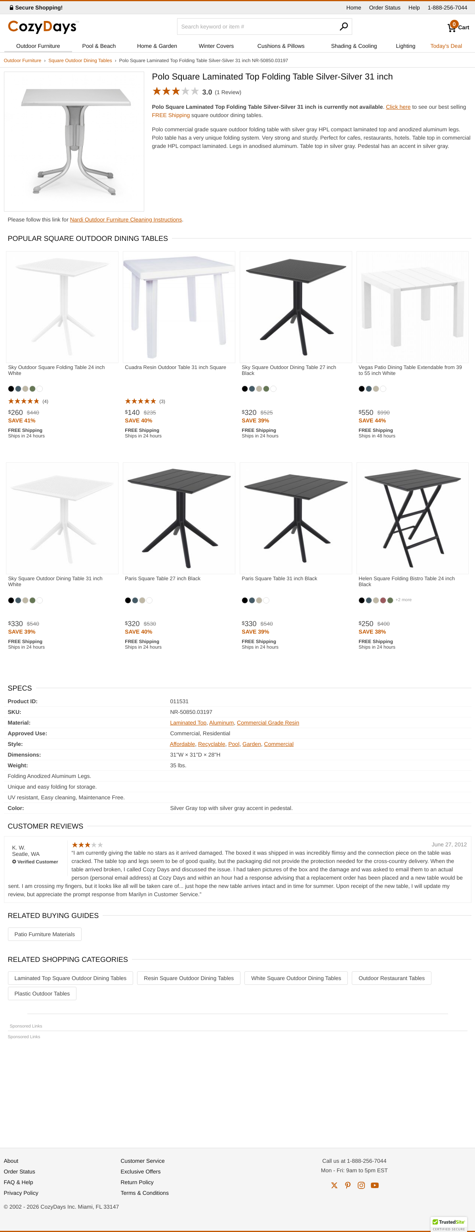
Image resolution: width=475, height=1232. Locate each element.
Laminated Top (188, 722)
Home (353, 7)
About (11, 1161)
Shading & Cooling (354, 46)
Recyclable (211, 744)
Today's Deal (446, 46)
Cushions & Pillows (281, 46)
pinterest (347, 1185)
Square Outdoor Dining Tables (80, 60)
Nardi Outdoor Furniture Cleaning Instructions (126, 219)
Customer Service (143, 1161)
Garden (251, 744)
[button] (449, 1224)
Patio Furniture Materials (45, 934)
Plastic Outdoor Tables (42, 993)
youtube (374, 1185)
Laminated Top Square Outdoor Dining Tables (71, 978)
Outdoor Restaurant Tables (392, 978)
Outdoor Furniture (38, 46)
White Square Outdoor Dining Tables (296, 978)
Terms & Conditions (145, 1193)
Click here (398, 107)
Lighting (406, 46)
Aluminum (221, 722)
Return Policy (137, 1182)
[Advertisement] (237, 1090)
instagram (361, 1185)
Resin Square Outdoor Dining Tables (189, 978)
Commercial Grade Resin (268, 722)
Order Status (385, 7)
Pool (233, 744)
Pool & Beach (99, 46)
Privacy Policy (21, 1193)
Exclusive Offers (141, 1171)
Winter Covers (216, 46)
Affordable (182, 744)
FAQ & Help (18, 1182)
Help (414, 7)
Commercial (279, 744)
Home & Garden (157, 46)
